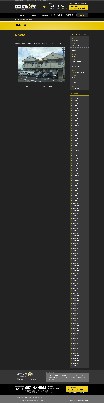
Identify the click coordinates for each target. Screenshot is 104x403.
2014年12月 (76, 355)
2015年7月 (75, 338)
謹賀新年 (74, 50)
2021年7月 (75, 158)
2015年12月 (76, 325)
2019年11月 (76, 208)
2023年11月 (76, 110)
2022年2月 (75, 143)
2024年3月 (75, 103)
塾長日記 (23, 19)
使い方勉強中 (30, 19)
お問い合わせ (81, 377)
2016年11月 (76, 298)
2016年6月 (75, 310)
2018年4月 (75, 255)
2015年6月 (75, 340)
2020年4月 (75, 195)
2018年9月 (75, 243)
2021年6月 (75, 160)
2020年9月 (75, 183)
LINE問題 (74, 82)
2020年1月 (75, 203)
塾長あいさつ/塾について (55, 377)
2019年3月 (75, 228)
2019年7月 (75, 218)
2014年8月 (75, 365)
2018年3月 (75, 258)
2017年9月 (75, 273)
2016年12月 (76, 295)
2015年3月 (75, 348)
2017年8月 (75, 275)
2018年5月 (75, 253)
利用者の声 (64, 375)
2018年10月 (76, 240)
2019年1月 (75, 233)
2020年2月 (75, 200)
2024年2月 (75, 105)
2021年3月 (75, 168)
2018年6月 (75, 250)
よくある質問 (73, 375)
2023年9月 (75, 113)
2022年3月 (75, 140)
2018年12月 (76, 235)
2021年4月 (75, 165)
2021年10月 (76, 153)
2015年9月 (75, 333)
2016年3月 (75, 318)
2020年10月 (76, 180)
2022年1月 (75, 145)
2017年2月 (75, 290)
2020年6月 (75, 190)
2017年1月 (75, 293)
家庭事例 (66, 377)
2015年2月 (75, 350)
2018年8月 (75, 245)
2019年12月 (76, 205)
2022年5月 (75, 135)
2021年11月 (76, 150)
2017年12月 (76, 265)
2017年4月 (75, 285)
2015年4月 (75, 345)
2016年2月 (75, 320)
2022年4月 (75, 138)
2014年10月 (76, 360)
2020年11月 (76, 178)
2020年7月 (75, 188)
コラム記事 (51, 379)
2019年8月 (75, 215)
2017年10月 (76, 270)
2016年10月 (76, 300)
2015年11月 (76, 328)
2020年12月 (76, 175)
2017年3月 (75, 288)
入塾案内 (57, 375)
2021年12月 (76, 148)
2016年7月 (75, 308)
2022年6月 (75, 133)
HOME (18, 19)
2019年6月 (75, 220)
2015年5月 (75, 343)
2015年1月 (75, 353)
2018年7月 (75, 248)
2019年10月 (76, 210)
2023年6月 (75, 118)
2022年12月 (76, 125)
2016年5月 (75, 313)
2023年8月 (75, 115)
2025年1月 (75, 100)
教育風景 (73, 377)
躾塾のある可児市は (48, 87)
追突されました (75, 45)
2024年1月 (75, 108)
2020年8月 (75, 185)
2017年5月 (75, 283)
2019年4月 (75, 225)
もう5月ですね (75, 40)
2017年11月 (76, 268)
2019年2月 (75, 230)
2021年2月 (75, 170)
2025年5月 (75, 98)
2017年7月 (75, 278)
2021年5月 (75, 163)
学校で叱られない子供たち (78, 72)
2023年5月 (75, 120)
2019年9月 (75, 213)
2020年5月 (75, 193)
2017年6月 (75, 280)
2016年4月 (75, 315)
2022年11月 (76, 128)
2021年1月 (75, 173)
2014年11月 (76, 358)
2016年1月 (75, 323)
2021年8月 (75, 155)
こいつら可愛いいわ (76, 61)
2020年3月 (75, 198)
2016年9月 (75, 303)
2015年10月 (76, 330)
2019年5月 (75, 223)
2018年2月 (75, 260)
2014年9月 (75, 363)
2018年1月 (75, 263)
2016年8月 (75, 305)
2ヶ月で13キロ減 (75, 88)
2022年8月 (75, 130)
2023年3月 (75, 123)
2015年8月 (75, 335)
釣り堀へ (74, 56)
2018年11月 (76, 238)
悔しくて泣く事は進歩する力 (78, 66)
